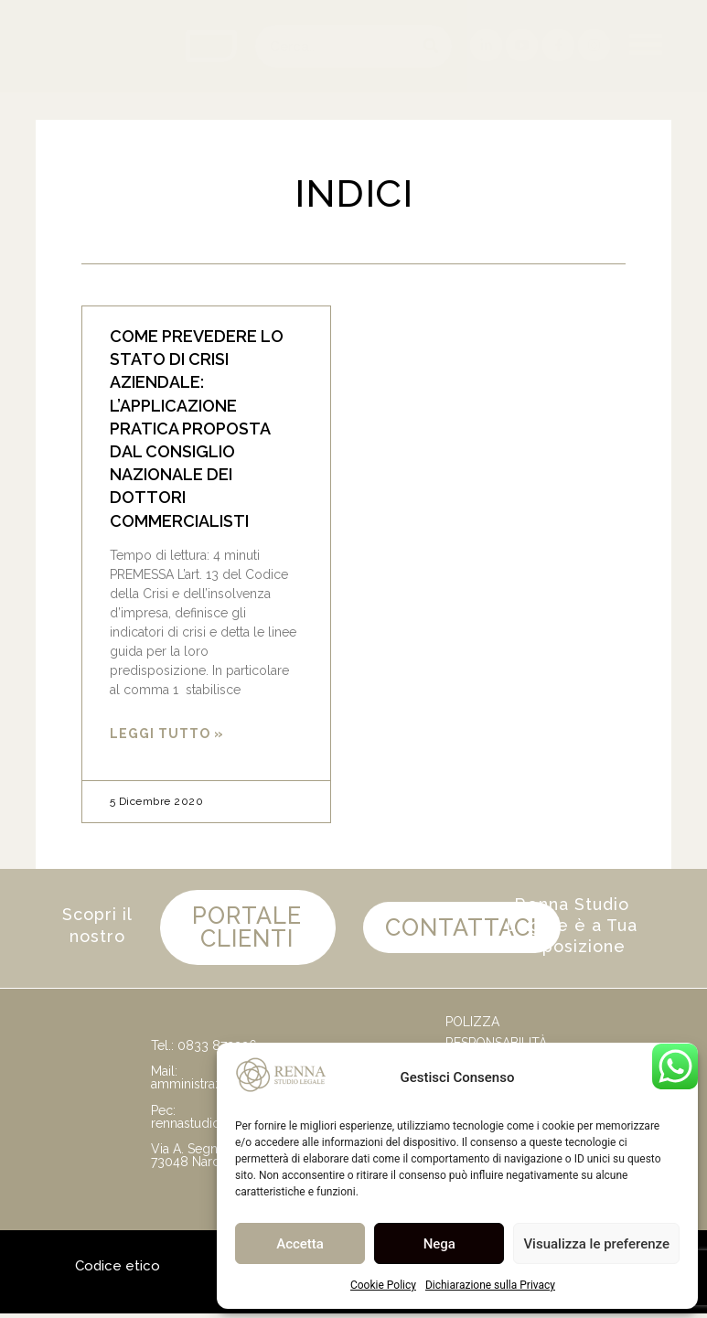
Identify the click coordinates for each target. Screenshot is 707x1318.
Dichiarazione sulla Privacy (490, 1285)
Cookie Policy (383, 1285)
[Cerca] (430, 46)
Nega (439, 1244)
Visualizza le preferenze (596, 1244)
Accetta (300, 1244)
